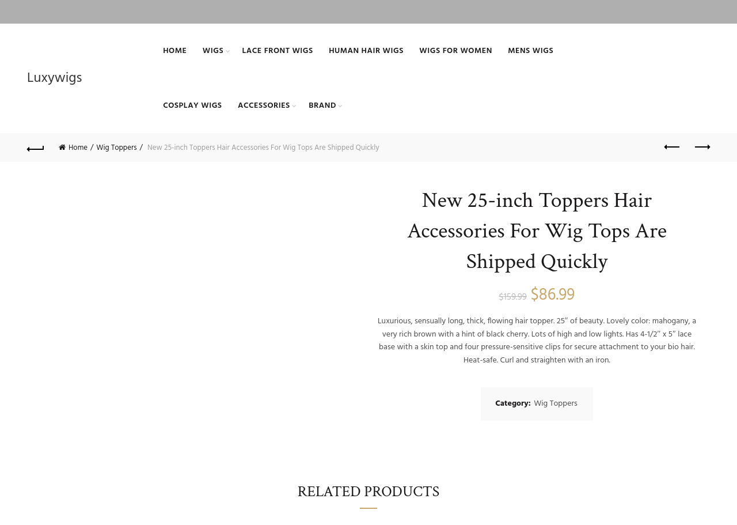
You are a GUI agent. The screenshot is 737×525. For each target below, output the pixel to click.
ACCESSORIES (264, 105)
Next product (701, 147)
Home (175, 51)
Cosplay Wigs (192, 105)
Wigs (213, 51)
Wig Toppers (116, 148)
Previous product (672, 147)
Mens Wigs (530, 51)
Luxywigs (54, 78)
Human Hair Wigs (366, 51)
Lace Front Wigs (277, 51)
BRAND (322, 105)
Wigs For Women (455, 51)
